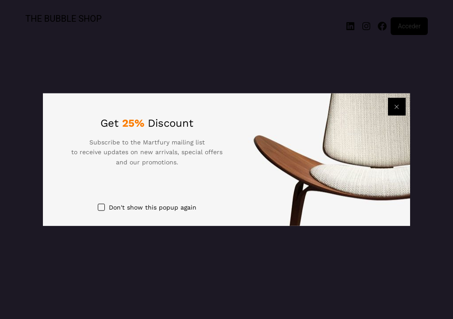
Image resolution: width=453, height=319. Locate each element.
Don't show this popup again (152, 207)
